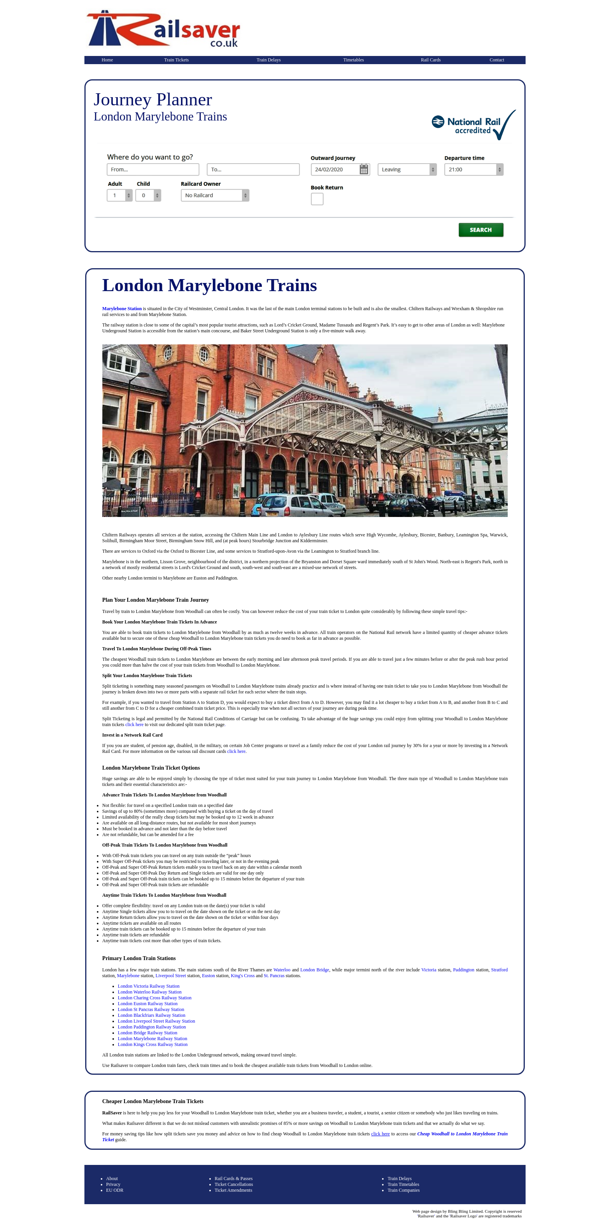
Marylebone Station (122, 308)
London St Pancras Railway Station (151, 1009)
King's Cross (242, 975)
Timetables (354, 60)
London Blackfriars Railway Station (152, 1015)
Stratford (499, 970)
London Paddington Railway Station (152, 1027)
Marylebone (128, 975)
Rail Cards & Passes (234, 1178)
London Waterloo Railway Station (150, 992)
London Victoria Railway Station (149, 986)
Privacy (113, 1184)
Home (107, 60)
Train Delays (269, 60)
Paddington (464, 970)
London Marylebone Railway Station (152, 1038)
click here (134, 724)
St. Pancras (274, 975)
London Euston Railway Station (148, 1003)
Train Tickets (176, 60)
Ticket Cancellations (234, 1184)
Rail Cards (431, 60)
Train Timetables (403, 1184)
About (112, 1178)
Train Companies (403, 1190)
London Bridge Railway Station (147, 1032)
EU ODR (114, 1190)
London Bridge (314, 970)
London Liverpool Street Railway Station (156, 1021)
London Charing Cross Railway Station (154, 998)
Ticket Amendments (233, 1190)
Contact (497, 60)
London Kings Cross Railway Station (153, 1044)
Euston (208, 975)
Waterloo (282, 970)
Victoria (428, 970)
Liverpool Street (171, 975)
